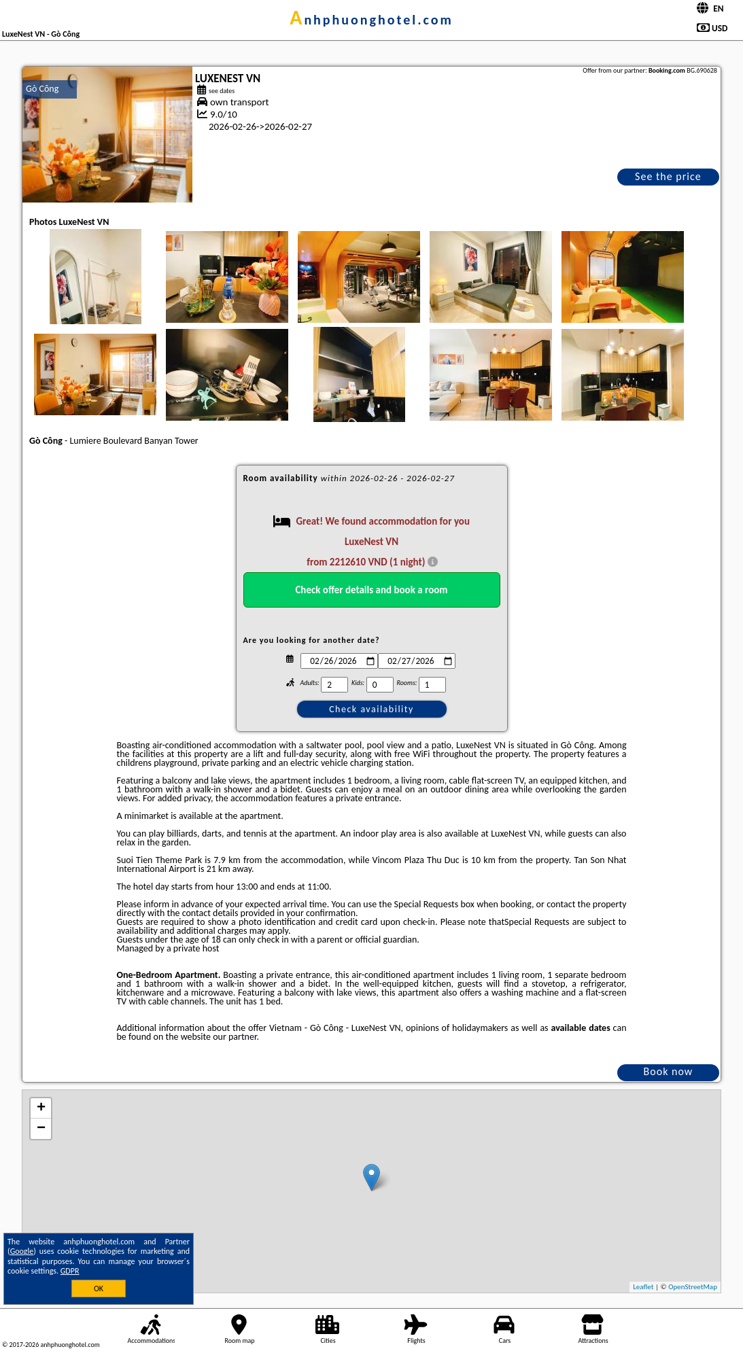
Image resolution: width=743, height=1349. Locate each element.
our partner (234, 1037)
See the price (668, 176)
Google (22, 1251)
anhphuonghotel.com (371, 20)
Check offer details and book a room (371, 590)
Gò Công (42, 88)
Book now (668, 1071)
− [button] (41, 1129)
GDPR (70, 1271)
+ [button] (41, 1108)
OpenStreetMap (692, 1286)
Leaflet (643, 1286)
